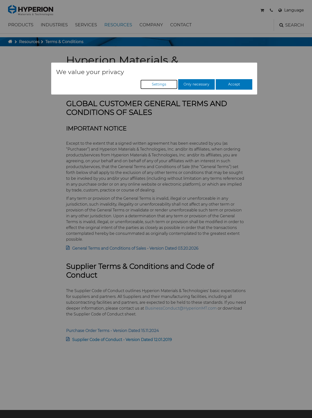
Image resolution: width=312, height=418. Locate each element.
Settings (159, 84)
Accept (234, 84)
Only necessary (196, 84)
